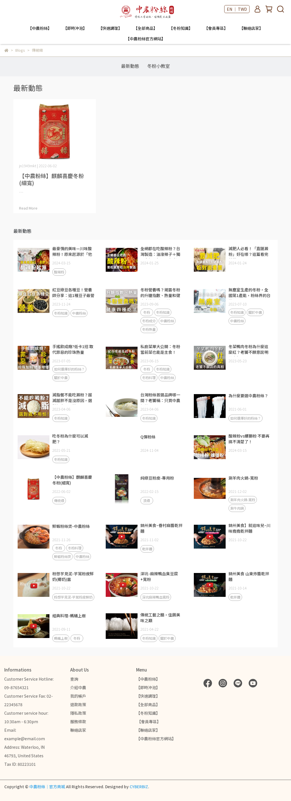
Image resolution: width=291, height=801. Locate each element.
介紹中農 (78, 687)
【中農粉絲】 (40, 28)
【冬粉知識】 (181, 28)
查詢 (74, 679)
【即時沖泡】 (75, 28)
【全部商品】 (145, 28)
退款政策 (78, 704)
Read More (28, 208)
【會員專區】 (216, 28)
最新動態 (130, 65)
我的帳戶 (78, 696)
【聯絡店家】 (251, 28)
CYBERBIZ (139, 786)
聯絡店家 (78, 730)
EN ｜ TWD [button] (237, 9)
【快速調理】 (110, 28)
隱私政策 (78, 713)
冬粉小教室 (158, 65)
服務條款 (78, 721)
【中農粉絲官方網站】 (145, 38)
